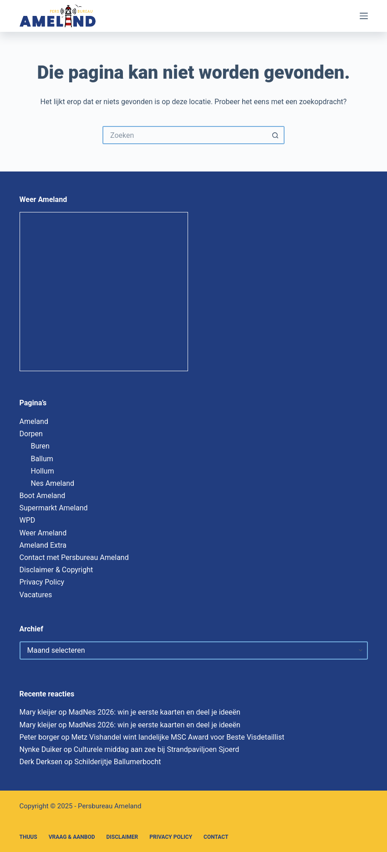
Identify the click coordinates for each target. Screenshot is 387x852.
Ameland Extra (43, 545)
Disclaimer (122, 837)
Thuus (28, 837)
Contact (216, 837)
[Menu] (364, 16)
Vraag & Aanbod (72, 837)
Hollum (42, 471)
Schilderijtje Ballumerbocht (117, 761)
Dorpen (31, 433)
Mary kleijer (38, 712)
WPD (28, 520)
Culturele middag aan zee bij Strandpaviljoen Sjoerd (156, 749)
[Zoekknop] (275, 135)
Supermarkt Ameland (54, 508)
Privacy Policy (42, 582)
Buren (40, 446)
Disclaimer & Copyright (56, 569)
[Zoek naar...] (184, 135)
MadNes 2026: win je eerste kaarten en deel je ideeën (154, 712)
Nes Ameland (53, 483)
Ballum (42, 458)
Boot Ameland (43, 495)
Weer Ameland (43, 533)
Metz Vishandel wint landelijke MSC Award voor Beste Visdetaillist (177, 737)
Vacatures (36, 594)
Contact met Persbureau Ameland (74, 557)
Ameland (34, 421)
